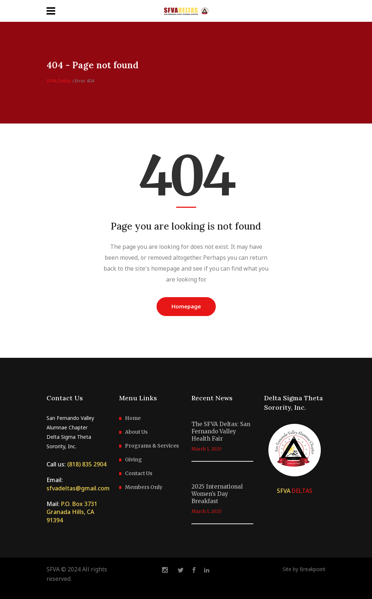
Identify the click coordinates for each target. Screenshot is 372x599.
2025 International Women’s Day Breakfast (217, 494)
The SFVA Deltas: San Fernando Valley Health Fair (220, 431)
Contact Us (138, 473)
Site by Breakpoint (304, 569)
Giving (133, 459)
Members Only (143, 487)
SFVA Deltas (58, 81)
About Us (136, 432)
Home (133, 418)
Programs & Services (152, 445)
